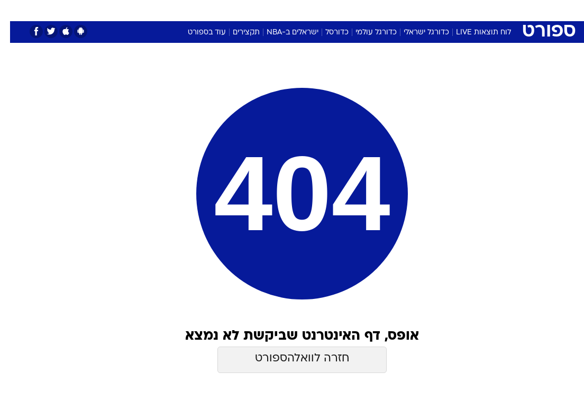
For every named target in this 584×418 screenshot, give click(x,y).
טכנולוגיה (211, 9)
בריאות (280, 9)
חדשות (460, 9)
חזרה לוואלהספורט (292, 358)
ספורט (427, 9)
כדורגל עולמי (366, 32)
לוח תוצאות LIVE (473, 32)
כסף (337, 9)
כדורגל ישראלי (416, 32)
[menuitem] (454, 10)
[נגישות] (14, 9)
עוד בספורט (197, 32)
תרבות (395, 9)
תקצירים (236, 32)
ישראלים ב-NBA (282, 32)
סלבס (365, 9)
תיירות (247, 9)
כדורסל (327, 32)
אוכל (311, 9)
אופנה (175, 9)
